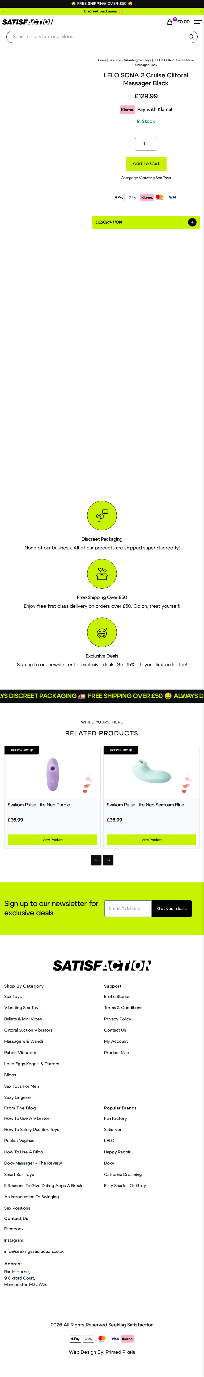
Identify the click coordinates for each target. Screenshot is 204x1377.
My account (116, 1041)
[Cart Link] (178, 22)
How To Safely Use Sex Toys (31, 1129)
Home (102, 60)
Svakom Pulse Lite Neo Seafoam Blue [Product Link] (145, 805)
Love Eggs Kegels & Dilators (31, 1064)
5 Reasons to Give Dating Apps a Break (43, 1186)
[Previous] (96, 860)
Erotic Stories (117, 996)
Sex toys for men (21, 1086)
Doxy (109, 1163)
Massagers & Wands (24, 1041)
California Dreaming (123, 1174)
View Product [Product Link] (52, 839)
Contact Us (115, 1030)
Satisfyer (113, 1129)
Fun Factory (115, 1118)
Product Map (116, 1053)
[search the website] (191, 36)
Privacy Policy (117, 1019)
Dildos (10, 1075)
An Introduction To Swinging (31, 1197)
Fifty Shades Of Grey (125, 1186)
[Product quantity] (146, 144)
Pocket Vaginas (19, 1141)
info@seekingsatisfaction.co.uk (34, 1251)
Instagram (13, 1240)
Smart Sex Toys (19, 1174)
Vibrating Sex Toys (137, 60)
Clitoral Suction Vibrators (28, 1030)
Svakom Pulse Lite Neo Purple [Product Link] (39, 805)
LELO (109, 1141)
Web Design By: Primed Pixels (102, 1352)
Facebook (14, 1229)
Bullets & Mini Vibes (23, 1019)
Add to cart (146, 163)
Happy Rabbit (117, 1152)
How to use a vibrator (26, 1118)
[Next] (108, 860)
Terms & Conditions (123, 1008)
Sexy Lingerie (17, 1097)
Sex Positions (17, 1208)
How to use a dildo (23, 1152)
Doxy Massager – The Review (33, 1163)
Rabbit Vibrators (20, 1053)
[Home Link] (27, 22)
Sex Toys (115, 60)
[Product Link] (52, 772)
